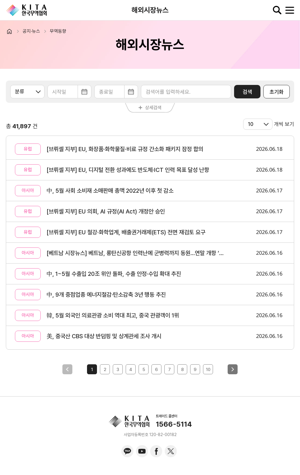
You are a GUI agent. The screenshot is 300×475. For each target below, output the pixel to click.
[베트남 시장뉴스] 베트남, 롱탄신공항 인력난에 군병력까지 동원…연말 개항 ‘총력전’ (135, 253)
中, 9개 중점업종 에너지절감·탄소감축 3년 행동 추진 (106, 294)
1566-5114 (174, 424)
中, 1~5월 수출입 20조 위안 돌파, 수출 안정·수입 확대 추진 (114, 273)
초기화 (277, 92)
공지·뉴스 (31, 31)
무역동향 (58, 31)
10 (208, 369)
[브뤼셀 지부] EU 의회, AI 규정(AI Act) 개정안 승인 (106, 211)
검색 (247, 92)
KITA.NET (26, 10)
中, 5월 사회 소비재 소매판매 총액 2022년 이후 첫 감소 (110, 190)
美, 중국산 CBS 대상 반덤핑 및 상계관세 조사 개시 (104, 336)
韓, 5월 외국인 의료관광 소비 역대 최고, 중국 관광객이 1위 (113, 315)
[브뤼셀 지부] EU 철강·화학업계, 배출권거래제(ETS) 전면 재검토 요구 (126, 232)
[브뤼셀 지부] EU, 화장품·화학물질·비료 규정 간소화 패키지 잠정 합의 (125, 149)
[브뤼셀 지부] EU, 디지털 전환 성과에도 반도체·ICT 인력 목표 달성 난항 (128, 169)
